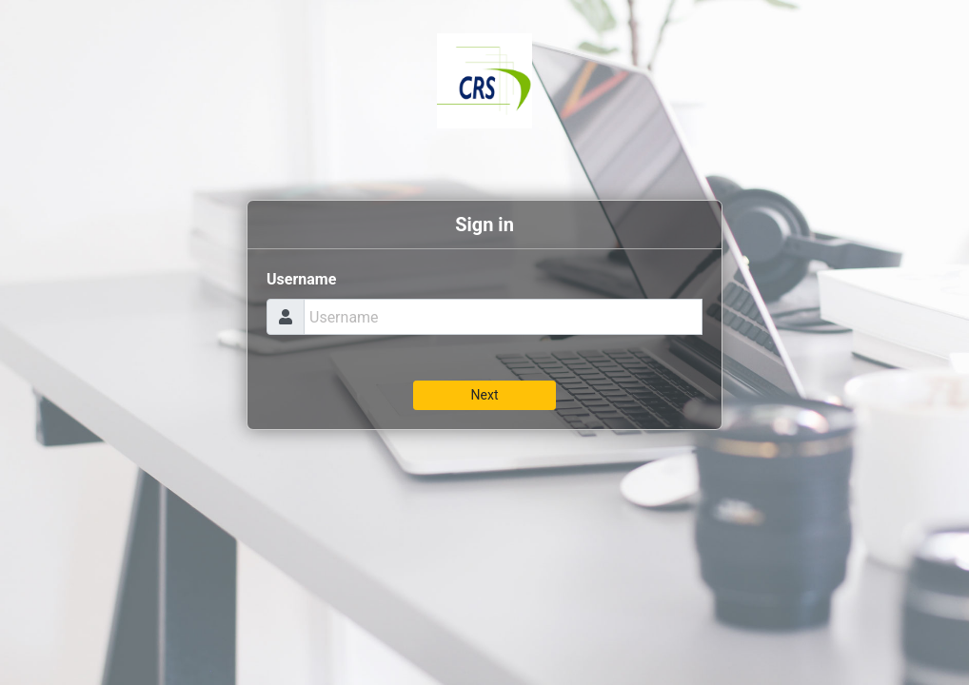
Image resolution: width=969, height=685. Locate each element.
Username (301, 279)
